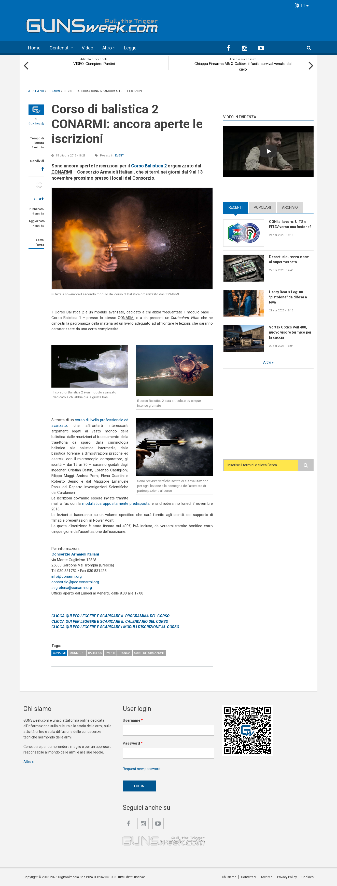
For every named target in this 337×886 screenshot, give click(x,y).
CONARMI (59, 653)
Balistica (95, 653)
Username (133, 720)
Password (133, 743)
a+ (41, 198)
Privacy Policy (287, 877)
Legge (130, 47)
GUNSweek (36, 124)
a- (35, 199)
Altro (107, 47)
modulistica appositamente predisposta (115, 503)
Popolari (262, 207)
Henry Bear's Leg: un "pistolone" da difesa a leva (288, 297)
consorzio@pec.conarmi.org (75, 582)
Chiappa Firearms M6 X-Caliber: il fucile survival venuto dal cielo (242, 66)
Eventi (119, 155)
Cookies (307, 877)
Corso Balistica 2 (149, 165)
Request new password (141, 769)
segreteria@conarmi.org (71, 587)
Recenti (236, 207)
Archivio (290, 207)
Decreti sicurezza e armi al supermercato (290, 259)
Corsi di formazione (149, 653)
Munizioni (76, 653)
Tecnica (124, 653)
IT (302, 5)
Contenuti (59, 47)
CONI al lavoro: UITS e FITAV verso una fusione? (290, 224)
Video (87, 47)
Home (34, 47)
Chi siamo (229, 877)
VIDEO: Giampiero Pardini (94, 63)
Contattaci (248, 877)
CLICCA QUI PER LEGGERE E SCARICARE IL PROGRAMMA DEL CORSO (110, 616)
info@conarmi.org (66, 576)
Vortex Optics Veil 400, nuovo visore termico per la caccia (290, 332)
